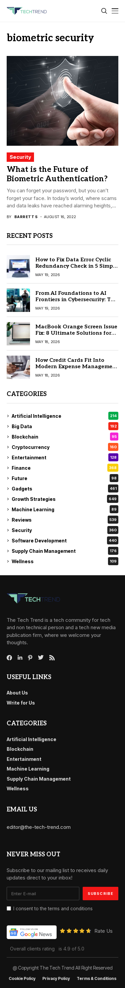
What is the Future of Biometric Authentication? (57, 174)
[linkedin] (20, 657)
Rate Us (103, 931)
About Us (17, 693)
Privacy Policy (56, 978)
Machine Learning (65, 509)
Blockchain (65, 437)
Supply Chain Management (65, 551)
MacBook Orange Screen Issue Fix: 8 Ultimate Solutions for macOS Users (76, 333)
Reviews (65, 520)
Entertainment (65, 457)
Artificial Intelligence (65, 416)
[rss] (52, 657)
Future (65, 478)
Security (20, 157)
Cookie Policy (22, 978)
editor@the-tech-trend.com (39, 827)
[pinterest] (30, 657)
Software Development (65, 540)
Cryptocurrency (65, 447)
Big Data (65, 426)
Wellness (65, 561)
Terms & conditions (96, 978)
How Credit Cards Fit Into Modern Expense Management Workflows (76, 366)
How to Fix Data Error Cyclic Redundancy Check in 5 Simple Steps (76, 266)
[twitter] (41, 657)
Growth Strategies (65, 499)
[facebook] (9, 657)
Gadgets (65, 488)
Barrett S (26, 217)
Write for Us (21, 703)
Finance (65, 468)
